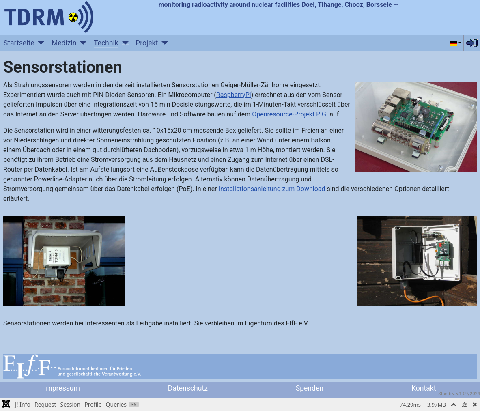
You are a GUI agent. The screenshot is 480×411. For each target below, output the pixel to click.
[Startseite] (39, 43)
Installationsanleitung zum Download (272, 189)
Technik (106, 43)
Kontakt (423, 388)
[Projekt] (163, 43)
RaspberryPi (233, 95)
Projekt (147, 43)
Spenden (309, 388)
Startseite (19, 43)
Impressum (62, 388)
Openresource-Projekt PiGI (290, 114)
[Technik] (123, 43)
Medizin (64, 43)
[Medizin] (82, 43)
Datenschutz (188, 388)
